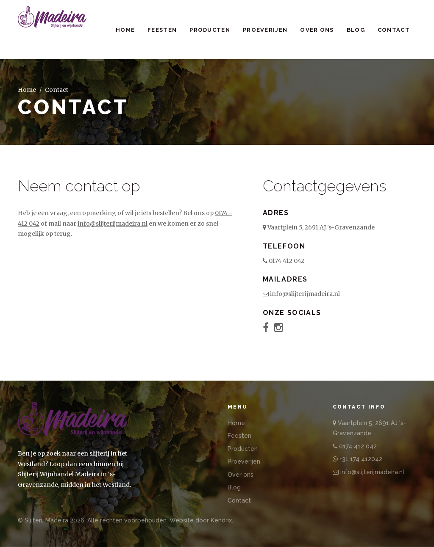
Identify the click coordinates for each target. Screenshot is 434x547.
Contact (394, 30)
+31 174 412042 (357, 459)
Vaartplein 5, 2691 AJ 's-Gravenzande (319, 227)
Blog (356, 30)
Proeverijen (265, 30)
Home (125, 30)
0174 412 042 (283, 261)
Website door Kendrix (201, 520)
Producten (209, 30)
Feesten (162, 30)
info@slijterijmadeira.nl (112, 223)
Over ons (317, 30)
